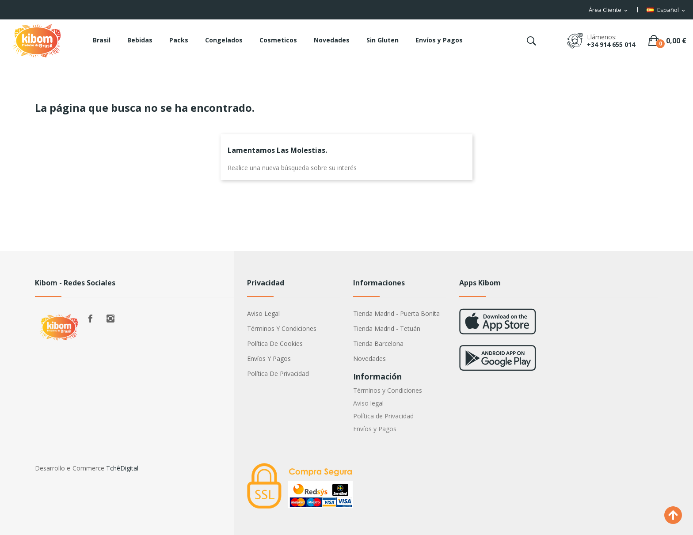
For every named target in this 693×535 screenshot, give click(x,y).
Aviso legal (263, 313)
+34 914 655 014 (611, 44)
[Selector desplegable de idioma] (666, 10)
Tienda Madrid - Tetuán (386, 328)
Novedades (369, 358)
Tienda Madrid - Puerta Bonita (396, 313)
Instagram (110, 318)
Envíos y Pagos (269, 358)
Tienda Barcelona (378, 343)
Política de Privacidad (278, 373)
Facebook (90, 318)
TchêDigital (122, 468)
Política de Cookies (275, 343)
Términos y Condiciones (281, 328)
